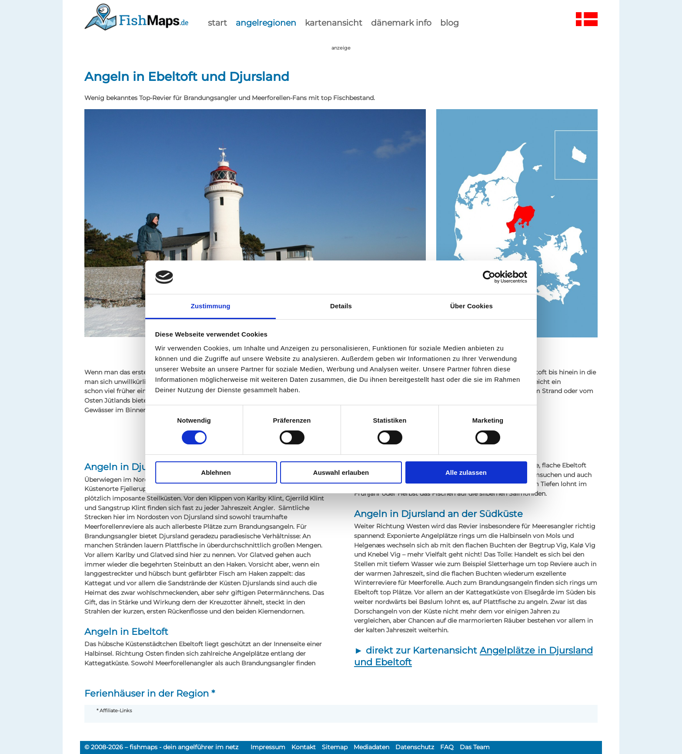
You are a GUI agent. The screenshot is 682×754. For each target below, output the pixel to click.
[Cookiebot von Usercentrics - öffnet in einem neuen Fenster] (489, 277)
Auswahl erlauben (341, 472)
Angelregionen (266, 22)
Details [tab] (341, 306)
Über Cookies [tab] (471, 306)
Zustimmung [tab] (211, 306)
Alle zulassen (466, 472)
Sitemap (335, 747)
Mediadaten (371, 747)
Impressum (268, 747)
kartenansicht (333, 22)
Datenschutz (414, 747)
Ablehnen (216, 472)
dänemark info (401, 22)
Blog (449, 22)
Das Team (475, 747)
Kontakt (303, 747)
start (217, 22)
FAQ (447, 747)
